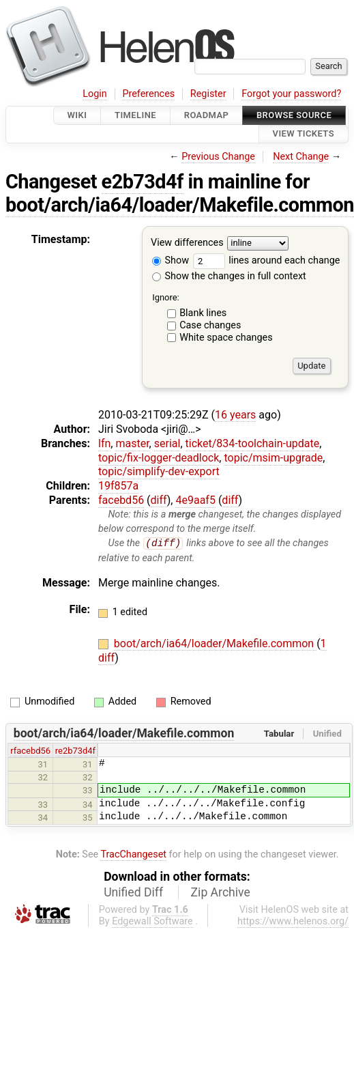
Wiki (77, 115)
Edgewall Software (152, 922)
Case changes (210, 325)
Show (170, 260)
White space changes (226, 337)
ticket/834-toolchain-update (253, 443)
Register (208, 94)
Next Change (301, 156)
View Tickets (303, 134)
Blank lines (202, 313)
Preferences (148, 94)
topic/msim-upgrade (273, 457)
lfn (104, 443)
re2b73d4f (75, 751)
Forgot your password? (291, 94)
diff (159, 500)
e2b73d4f (142, 181)
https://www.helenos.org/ (293, 922)
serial (167, 443)
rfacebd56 (30, 751)
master (132, 443)
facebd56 (121, 500)
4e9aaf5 (195, 500)
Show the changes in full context (229, 276)
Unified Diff (133, 893)
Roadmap (206, 115)
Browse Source (293, 115)
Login (95, 94)
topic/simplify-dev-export (159, 471)
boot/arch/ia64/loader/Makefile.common (179, 204)
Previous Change (218, 156)
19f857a (118, 485)
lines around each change (266, 260)
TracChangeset (133, 854)
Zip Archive (220, 893)
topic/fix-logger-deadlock (158, 457)
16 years (235, 414)
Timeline (135, 115)
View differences (187, 243)
